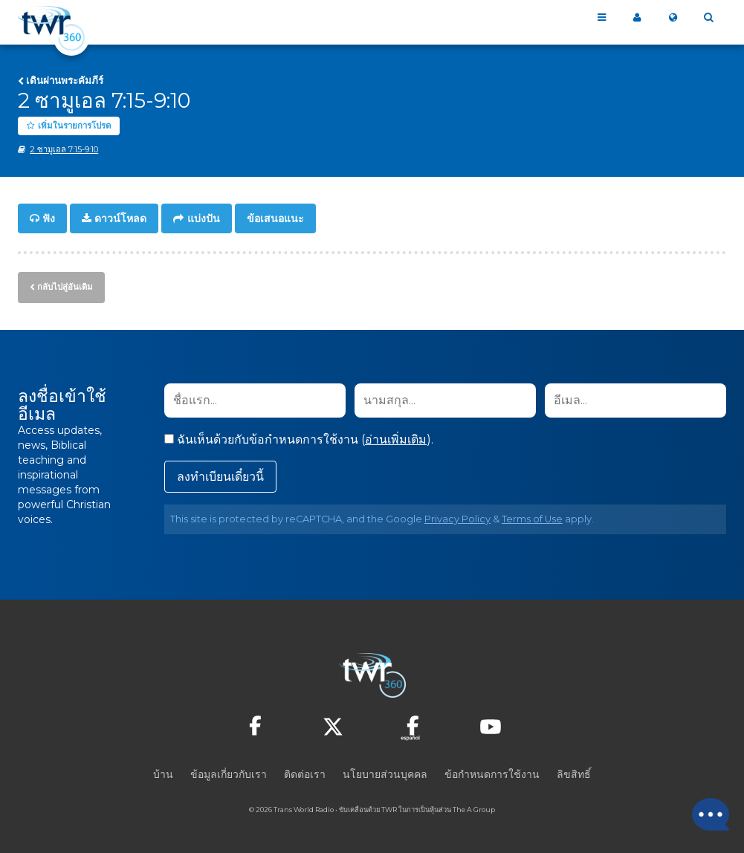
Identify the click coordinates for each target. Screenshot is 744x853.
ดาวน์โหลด (120, 218)
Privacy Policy (457, 517)
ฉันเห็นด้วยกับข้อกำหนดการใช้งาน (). (298, 438)
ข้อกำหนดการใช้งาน (492, 772)
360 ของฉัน (637, 18)
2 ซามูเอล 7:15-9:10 (64, 149)
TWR (389, 808)
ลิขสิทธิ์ (574, 772)
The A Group (474, 808)
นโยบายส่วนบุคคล (385, 772)
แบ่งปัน (203, 218)
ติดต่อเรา (305, 772)
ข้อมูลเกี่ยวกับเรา (228, 772)
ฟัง (48, 218)
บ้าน (163, 772)
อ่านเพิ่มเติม (396, 438)
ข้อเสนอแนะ (275, 218)
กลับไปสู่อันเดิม (64, 286)
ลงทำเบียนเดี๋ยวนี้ (220, 475)
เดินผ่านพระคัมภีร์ (64, 80)
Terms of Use (532, 517)
